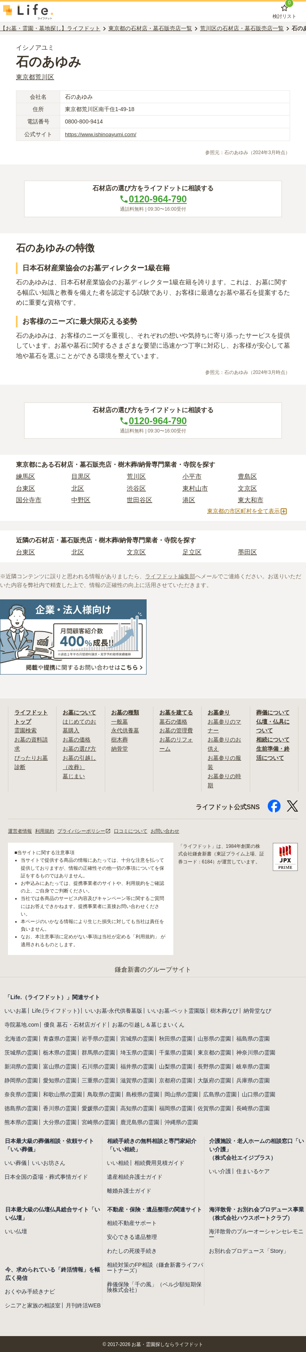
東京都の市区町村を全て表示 (247, 512)
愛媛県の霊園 (98, 1107)
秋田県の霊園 (175, 1037)
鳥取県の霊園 (104, 1093)
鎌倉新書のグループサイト (153, 968)
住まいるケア (253, 1170)
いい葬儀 (15, 1161)
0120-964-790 (152, 199)
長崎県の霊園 (253, 1107)
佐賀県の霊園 (214, 1107)
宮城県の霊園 (137, 1037)
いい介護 (220, 1170)
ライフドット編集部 (170, 576)
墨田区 (247, 553)
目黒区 (80, 476)
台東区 (25, 488)
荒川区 (136, 476)
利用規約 (44, 830)
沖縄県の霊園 (181, 1121)
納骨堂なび (257, 1009)
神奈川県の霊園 (255, 1051)
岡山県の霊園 (181, 1093)
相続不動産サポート (132, 1222)
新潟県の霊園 (21, 1065)
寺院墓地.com (21, 1023)
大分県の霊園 (59, 1121)
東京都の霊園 (214, 1051)
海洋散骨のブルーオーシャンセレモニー (256, 1233)
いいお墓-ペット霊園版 (176, 1009)
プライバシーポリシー (84, 830)
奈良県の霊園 (21, 1093)
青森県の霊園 (59, 1037)
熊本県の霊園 (21, 1121)
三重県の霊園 (98, 1079)
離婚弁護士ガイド (129, 1189)
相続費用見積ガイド (159, 1161)
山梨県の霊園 (175, 1065)
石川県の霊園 (98, 1065)
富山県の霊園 (59, 1065)
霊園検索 (25, 731)
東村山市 (195, 488)
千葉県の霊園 (175, 1051)
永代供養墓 (125, 731)
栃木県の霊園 (59, 1051)
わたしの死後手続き (132, 1249)
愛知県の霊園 (59, 1079)
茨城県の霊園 (21, 1051)
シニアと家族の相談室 (33, 1304)
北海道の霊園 (21, 1037)
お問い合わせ (165, 830)
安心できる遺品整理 (132, 1236)
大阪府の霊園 (214, 1079)
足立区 (192, 553)
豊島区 (247, 476)
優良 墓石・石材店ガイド (75, 1023)
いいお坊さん (48, 1161)
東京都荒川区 (35, 77)
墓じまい (74, 775)
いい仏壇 (16, 1230)
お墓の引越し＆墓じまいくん (148, 1023)
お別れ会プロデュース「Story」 (249, 1249)
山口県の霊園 (258, 1093)
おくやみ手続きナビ (30, 1290)
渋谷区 (136, 488)
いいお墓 (15, 1009)
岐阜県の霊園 (253, 1065)
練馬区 (25, 476)
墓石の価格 (173, 721)
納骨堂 (119, 748)
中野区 (80, 500)
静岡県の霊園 (21, 1079)
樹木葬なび (224, 1009)
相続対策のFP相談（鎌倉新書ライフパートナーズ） (155, 1266)
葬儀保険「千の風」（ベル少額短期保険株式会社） (154, 1285)
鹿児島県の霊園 (139, 1121)
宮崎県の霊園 (98, 1121)
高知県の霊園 (137, 1107)
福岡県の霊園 (175, 1107)
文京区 (247, 488)
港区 (188, 500)
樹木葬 (119, 739)
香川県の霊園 (59, 1107)
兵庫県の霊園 (253, 1079)
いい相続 (118, 1161)
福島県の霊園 (253, 1037)
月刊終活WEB (83, 1304)
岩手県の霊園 (98, 1037)
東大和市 (250, 500)
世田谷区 (139, 500)
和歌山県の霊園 (62, 1093)
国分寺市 (28, 500)
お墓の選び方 (79, 748)
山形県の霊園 (214, 1037)
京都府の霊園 (175, 1079)
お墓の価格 (76, 739)
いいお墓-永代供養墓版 (114, 1009)
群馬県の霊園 (98, 1051)
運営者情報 (20, 830)
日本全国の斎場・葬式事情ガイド (46, 1175)
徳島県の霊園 (21, 1107)
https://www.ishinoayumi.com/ (101, 134)
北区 (77, 488)
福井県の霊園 (137, 1065)
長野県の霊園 (214, 1065)
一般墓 (119, 721)
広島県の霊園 (220, 1093)
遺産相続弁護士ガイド (135, 1175)
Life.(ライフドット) (56, 1009)
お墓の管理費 (176, 731)
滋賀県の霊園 (137, 1079)
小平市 (192, 476)
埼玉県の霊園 (137, 1051)
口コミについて (130, 830)
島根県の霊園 (142, 1093)
